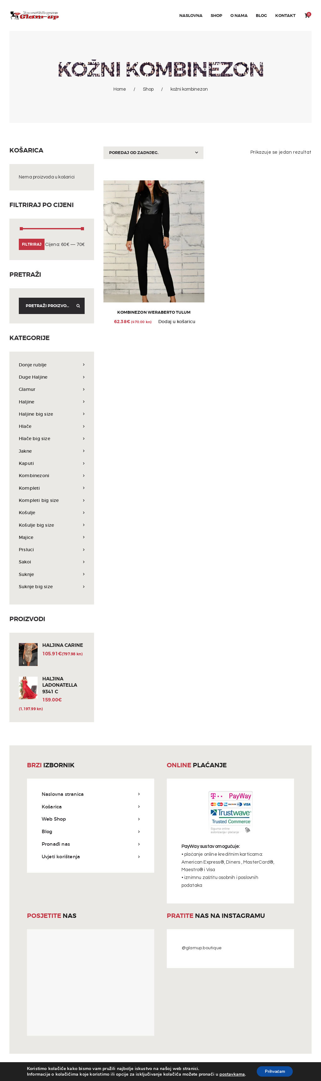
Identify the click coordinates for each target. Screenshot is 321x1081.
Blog (47, 832)
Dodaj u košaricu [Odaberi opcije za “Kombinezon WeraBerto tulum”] (176, 323)
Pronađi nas (56, 845)
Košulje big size (37, 525)
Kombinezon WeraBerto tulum (154, 313)
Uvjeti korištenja (61, 857)
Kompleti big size (39, 500)
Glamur (28, 389)
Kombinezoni (35, 475)
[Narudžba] (153, 152)
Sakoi (25, 562)
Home (119, 89)
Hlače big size (35, 438)
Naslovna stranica (63, 795)
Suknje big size (37, 586)
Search (76, 306)
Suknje (27, 574)
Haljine (27, 402)
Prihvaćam (275, 1071)
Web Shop (54, 820)
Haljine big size (37, 414)
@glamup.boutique (202, 949)
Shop (148, 89)
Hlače (25, 426)
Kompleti (30, 488)
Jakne (26, 451)
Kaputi (27, 463)
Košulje (27, 512)
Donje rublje (33, 365)
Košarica (52, 807)
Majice (26, 537)
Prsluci (26, 549)
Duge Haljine (34, 377)
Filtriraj (31, 244)
